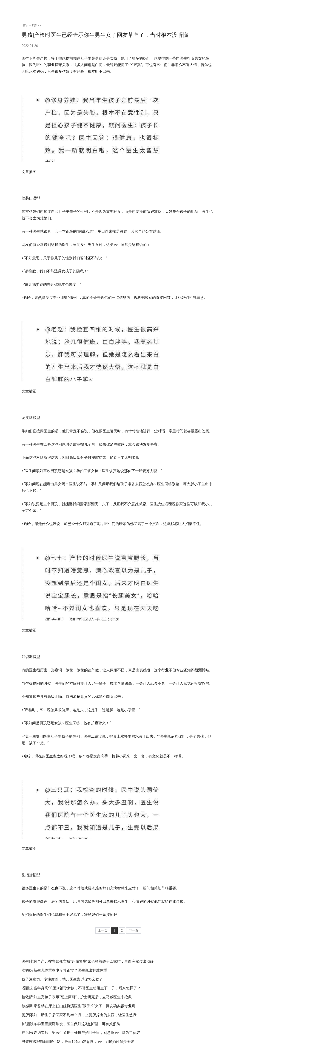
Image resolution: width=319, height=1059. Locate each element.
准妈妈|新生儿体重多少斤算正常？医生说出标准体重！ (66, 970)
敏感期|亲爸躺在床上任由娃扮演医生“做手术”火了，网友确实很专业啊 (78, 1006)
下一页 (133, 930)
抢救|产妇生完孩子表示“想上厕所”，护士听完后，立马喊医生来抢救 (77, 997)
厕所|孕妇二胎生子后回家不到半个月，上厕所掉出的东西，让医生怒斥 (79, 1015)
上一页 (103, 930)
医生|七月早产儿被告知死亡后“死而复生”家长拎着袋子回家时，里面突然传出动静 (88, 961)
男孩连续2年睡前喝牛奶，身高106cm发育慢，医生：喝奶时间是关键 (78, 1041)
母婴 (34, 25)
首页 (25, 25)
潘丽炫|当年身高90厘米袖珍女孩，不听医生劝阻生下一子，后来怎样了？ (81, 988)
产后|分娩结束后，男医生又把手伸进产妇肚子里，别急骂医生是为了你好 (81, 1032)
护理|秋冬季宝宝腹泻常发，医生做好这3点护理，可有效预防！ (73, 1024)
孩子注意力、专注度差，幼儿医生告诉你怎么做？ (62, 979)
